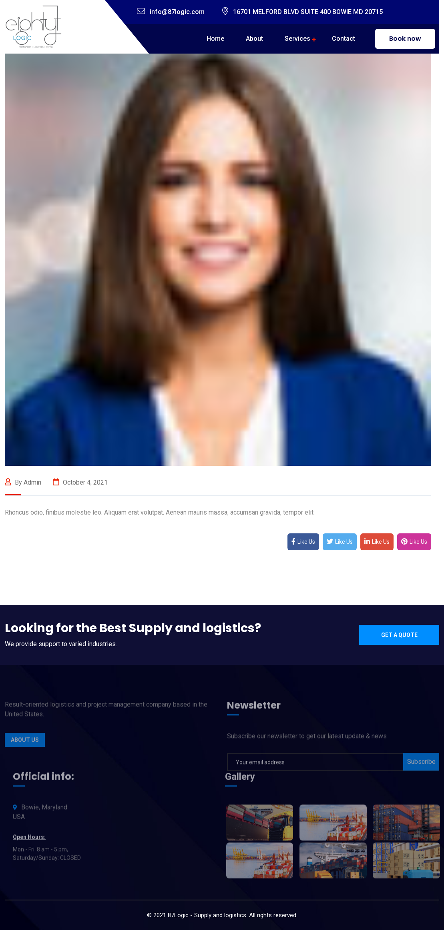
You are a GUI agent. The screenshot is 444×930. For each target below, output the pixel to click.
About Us (25, 742)
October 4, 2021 (80, 482)
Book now (405, 38)
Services (297, 38)
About (254, 38)
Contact (343, 38)
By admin (23, 482)
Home (215, 38)
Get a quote (399, 635)
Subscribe (421, 764)
